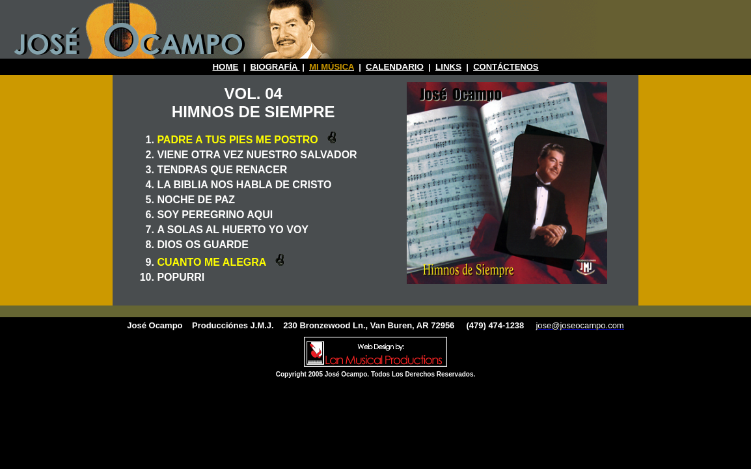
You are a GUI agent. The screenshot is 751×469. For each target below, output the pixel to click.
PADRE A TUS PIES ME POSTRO (239, 139)
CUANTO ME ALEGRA (213, 262)
